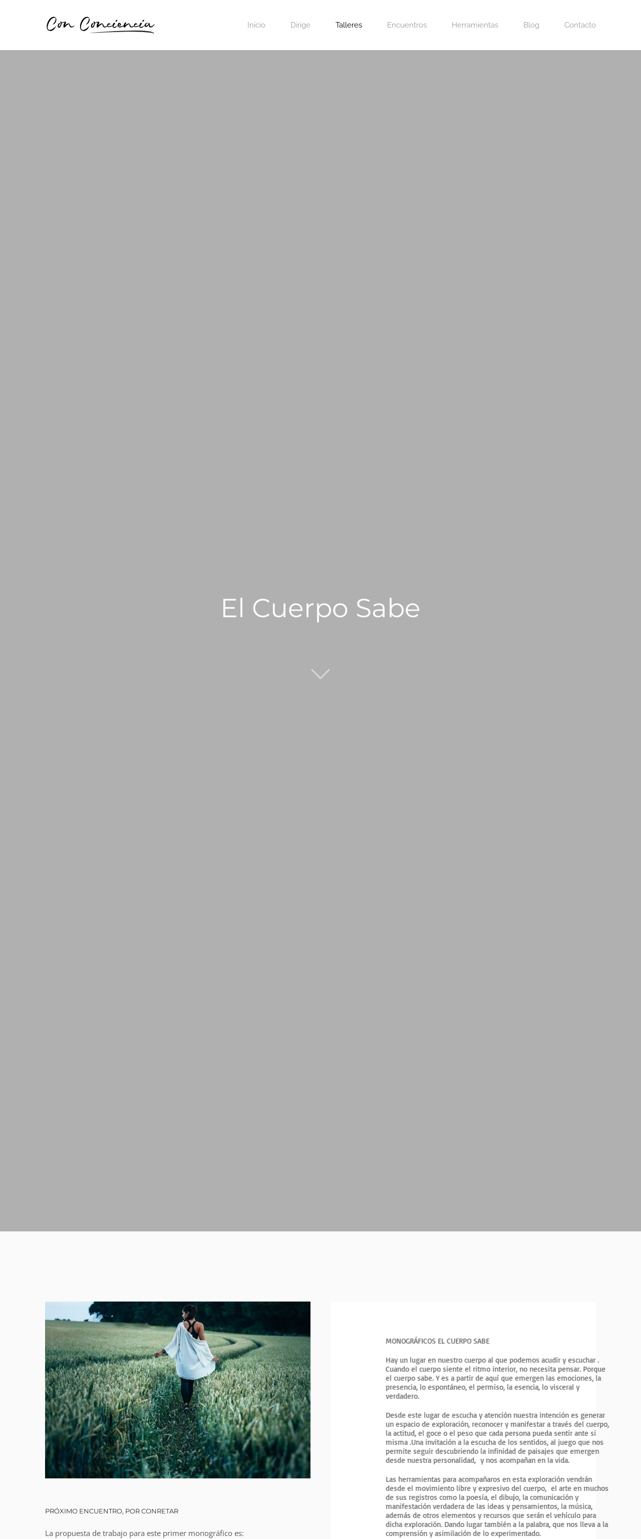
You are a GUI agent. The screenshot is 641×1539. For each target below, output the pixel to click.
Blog (531, 25)
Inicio (256, 25)
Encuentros (407, 25)
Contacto (580, 25)
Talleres (349, 25)
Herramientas (475, 25)
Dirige (300, 25)
